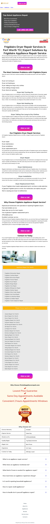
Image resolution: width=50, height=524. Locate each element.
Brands (25, 511)
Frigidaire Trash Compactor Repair (14, 300)
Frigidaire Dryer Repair (11, 281)
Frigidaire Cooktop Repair (11, 275)
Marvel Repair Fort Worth (11, 358)
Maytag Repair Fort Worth (12, 335)
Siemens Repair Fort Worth (12, 356)
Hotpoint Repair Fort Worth (12, 322)
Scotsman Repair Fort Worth (12, 352)
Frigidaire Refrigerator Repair (12, 288)
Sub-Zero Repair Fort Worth (12, 341)
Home (1, 7)
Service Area (25, 514)
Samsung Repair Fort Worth (12, 339)
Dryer (12, 7)
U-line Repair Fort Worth (11, 362)
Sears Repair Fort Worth (11, 337)
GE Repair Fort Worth (10, 326)
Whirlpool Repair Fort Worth (12, 349)
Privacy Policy (21, 522)
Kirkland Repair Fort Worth (12, 360)
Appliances (6, 7)
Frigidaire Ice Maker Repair (12, 298)
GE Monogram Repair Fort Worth (13, 324)
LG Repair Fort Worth (10, 328)
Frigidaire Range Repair (11, 283)
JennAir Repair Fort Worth (12, 364)
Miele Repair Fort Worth (11, 368)
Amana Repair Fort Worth (12, 314)
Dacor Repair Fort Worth (11, 318)
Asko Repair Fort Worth (11, 366)
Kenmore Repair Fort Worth (12, 330)
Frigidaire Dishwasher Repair (12, 273)
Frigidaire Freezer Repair (11, 279)
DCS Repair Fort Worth (11, 354)
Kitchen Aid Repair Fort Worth (13, 333)
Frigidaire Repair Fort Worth (12, 320)
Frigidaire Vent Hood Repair (12, 294)
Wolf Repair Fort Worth (11, 343)
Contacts (25, 517)
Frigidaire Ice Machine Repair (12, 296)
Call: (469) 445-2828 (25, 30)
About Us (25, 506)
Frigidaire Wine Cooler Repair (12, 292)
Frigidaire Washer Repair (11, 290)
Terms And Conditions (29, 522)
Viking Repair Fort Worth (11, 347)
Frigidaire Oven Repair (11, 286)
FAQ (16, 522)
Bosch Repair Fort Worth (11, 316)
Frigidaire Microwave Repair (12, 277)
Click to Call (22, 3)
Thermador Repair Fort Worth (13, 345)
